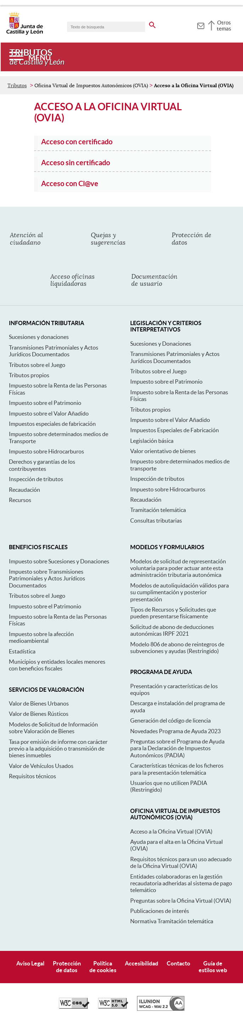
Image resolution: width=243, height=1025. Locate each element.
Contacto (178, 963)
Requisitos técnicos (32, 776)
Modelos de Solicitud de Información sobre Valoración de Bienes (53, 727)
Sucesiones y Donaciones (160, 343)
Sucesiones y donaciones (39, 337)
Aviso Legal (30, 963)
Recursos (20, 500)
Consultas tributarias (156, 520)
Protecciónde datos (67, 966)
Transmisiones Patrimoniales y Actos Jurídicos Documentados (53, 350)
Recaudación (24, 489)
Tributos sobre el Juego (37, 365)
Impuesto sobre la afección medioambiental (41, 637)
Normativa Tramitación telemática (171, 921)
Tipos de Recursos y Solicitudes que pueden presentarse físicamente (173, 612)
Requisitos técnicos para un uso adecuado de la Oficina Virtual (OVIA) (181, 862)
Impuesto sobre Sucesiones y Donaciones (59, 561)
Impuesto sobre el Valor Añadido (49, 413)
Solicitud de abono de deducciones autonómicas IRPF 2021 (172, 630)
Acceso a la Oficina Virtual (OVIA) (171, 831)
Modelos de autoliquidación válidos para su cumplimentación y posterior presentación (179, 592)
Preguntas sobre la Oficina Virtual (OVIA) (180, 900)
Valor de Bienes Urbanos (39, 703)
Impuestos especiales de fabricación (52, 423)
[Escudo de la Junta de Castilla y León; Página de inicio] (24, 33)
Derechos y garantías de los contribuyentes (42, 465)
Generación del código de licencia (170, 720)
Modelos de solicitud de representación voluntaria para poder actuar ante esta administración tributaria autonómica (178, 568)
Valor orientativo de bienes (163, 451)
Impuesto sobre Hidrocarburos (46, 451)
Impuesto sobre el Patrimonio (45, 403)
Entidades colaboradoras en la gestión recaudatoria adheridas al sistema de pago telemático (181, 883)
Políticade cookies (102, 966)
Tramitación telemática (158, 510)
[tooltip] (200, 25)
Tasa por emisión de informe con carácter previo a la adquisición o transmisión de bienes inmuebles (58, 749)
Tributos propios (29, 375)
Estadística (22, 651)
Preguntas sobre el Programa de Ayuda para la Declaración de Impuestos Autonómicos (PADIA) (177, 748)
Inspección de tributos (36, 479)
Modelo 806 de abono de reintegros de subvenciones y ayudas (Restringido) (177, 647)
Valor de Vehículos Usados (41, 766)
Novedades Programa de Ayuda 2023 (175, 731)
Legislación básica (151, 441)
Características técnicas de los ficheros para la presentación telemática (176, 768)
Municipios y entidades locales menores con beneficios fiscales (57, 665)
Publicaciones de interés (159, 911)
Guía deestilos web (213, 966)
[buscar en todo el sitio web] (152, 23)
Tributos (17, 85)
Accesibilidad (141, 963)
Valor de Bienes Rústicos (38, 714)
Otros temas (224, 26)
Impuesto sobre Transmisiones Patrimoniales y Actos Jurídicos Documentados (47, 578)
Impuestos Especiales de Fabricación (174, 430)
